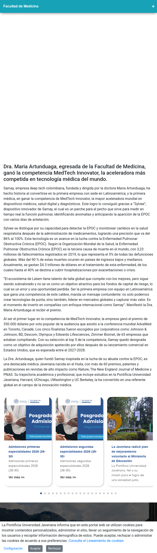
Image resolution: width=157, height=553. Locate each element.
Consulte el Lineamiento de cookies (96, 541)
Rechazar (54, 548)
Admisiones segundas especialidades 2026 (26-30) (78, 402)
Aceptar (35, 548)
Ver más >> (16, 427)
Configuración (13, 548)
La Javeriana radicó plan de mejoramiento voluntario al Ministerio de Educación (130, 404)
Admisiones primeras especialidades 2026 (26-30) (27, 402)
